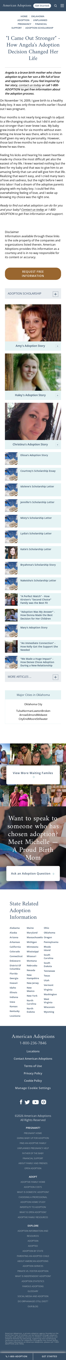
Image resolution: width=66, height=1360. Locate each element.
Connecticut (16, 956)
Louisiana (15, 1015)
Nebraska (32, 965)
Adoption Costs (33, 1187)
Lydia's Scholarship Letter (36, 533)
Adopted (33, 1245)
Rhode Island (47, 948)
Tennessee (49, 970)
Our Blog (33, 1306)
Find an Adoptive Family (33, 1143)
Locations (33, 1051)
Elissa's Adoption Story (34, 455)
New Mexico (30, 989)
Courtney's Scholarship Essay (38, 471)
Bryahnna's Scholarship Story (38, 564)
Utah (46, 980)
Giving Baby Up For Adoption (33, 1138)
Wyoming (49, 1011)
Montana (32, 960)
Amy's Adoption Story (37, 346)
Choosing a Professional (33, 1197)
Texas (47, 975)
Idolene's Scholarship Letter (37, 486)
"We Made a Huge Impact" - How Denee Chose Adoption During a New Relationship (37, 662)
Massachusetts (33, 937)
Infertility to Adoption (33, 1207)
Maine (30, 927)
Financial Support (33, 1158)
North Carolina (31, 1002)
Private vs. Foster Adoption (32, 1271)
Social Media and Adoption (33, 1296)
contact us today (30, 85)
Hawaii (14, 983)
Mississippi (33, 951)
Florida (14, 973)
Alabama (15, 927)
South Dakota (48, 964)
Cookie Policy (33, 1081)
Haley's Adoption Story (37, 395)
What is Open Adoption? (33, 1212)
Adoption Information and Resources (33, 1233)
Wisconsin (49, 1007)
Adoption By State (33, 1251)
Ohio (46, 927)
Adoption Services (33, 1266)
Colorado (15, 951)
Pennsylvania (50, 942)
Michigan (32, 942)
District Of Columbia (15, 967)
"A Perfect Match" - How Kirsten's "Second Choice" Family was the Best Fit (35, 599)
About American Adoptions (32, 1261)
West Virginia (48, 1000)
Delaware (15, 960)
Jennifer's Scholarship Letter (37, 502)
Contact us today (33, 210)
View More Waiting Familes (33, 775)
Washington (50, 994)
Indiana (14, 997)
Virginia (48, 989)
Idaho (13, 987)
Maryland (32, 932)
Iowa (12, 1001)
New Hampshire (33, 976)
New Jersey (33, 983)
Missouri (31, 956)
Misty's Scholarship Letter (36, 518)
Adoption (33, 1240)
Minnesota (32, 946)
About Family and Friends (33, 1163)
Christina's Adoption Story (36, 444)
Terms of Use (33, 1066)
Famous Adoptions (33, 1286)
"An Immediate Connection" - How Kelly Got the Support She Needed (39, 646)
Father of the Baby (33, 1153)
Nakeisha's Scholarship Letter (38, 580)
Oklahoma (49, 932)
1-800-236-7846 (33, 1042)
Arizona (14, 937)
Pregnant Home (33, 1133)
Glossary (33, 1291)
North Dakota (31, 1010)
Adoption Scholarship (39, 27)
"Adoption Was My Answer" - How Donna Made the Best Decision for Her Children (37, 615)
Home (24, 16)
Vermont (48, 985)
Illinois (13, 992)
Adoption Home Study (32, 1202)
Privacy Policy (33, 1073)
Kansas (13, 1006)
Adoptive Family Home (33, 1181)
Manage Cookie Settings (33, 1088)
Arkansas (15, 942)
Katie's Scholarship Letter (35, 549)
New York (32, 995)
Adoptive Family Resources (33, 1217)
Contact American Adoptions (33, 1059)
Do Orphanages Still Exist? (33, 1301)
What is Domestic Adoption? (33, 1192)
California (15, 946)
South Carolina (48, 956)
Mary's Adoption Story (34, 627)
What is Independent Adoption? (33, 1276)
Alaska (13, 932)
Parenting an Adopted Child (33, 1256)
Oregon (48, 937)
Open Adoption (32, 1168)
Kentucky (15, 1011)
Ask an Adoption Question (33, 873)
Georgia (14, 978)
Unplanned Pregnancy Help (33, 1148)
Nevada (31, 970)
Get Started (42, 5)
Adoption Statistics (33, 1281)
